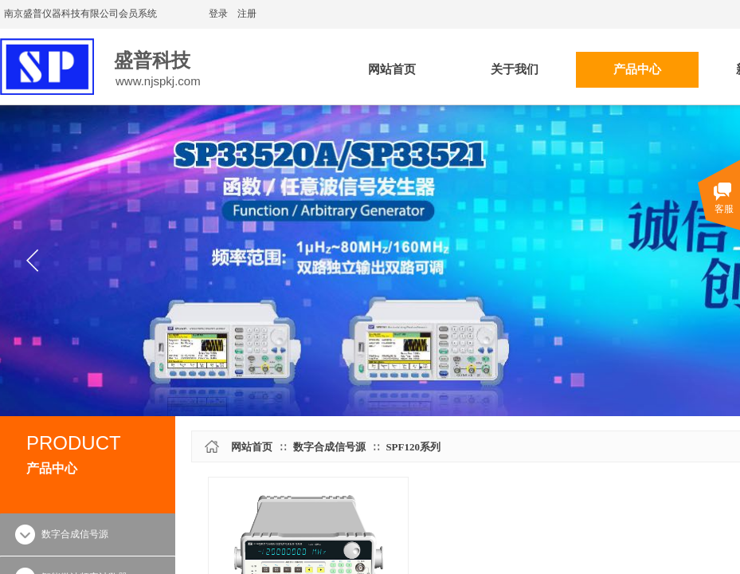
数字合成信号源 (329, 447)
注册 (246, 13)
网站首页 (251, 447)
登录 (218, 13)
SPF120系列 (413, 447)
